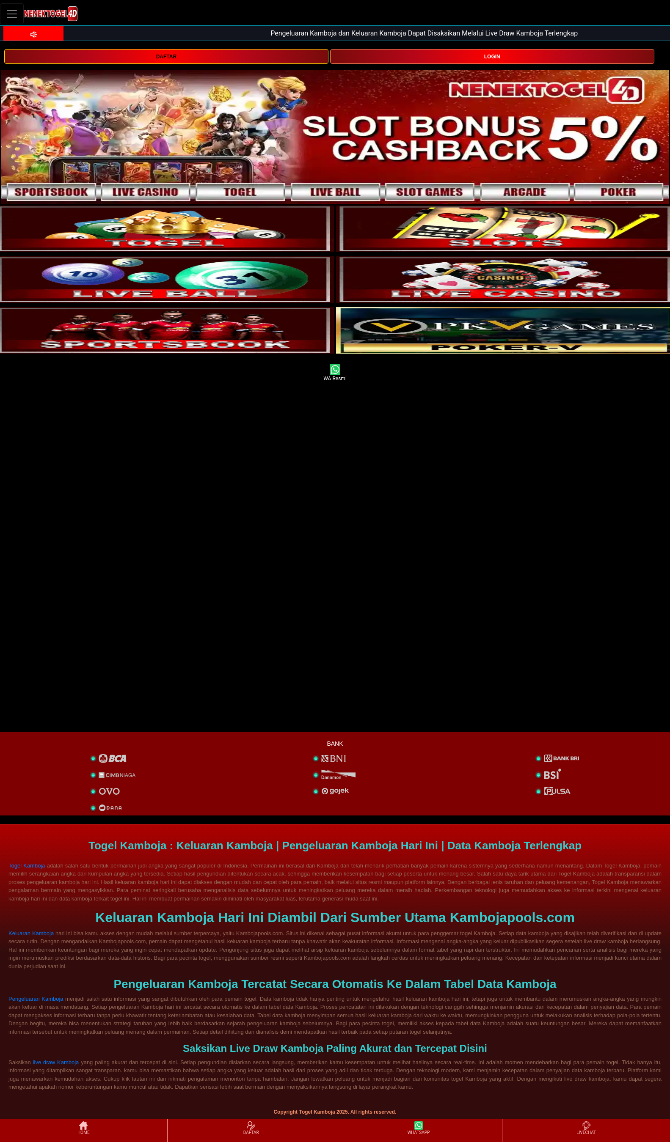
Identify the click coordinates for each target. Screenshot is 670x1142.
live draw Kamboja (56, 1062)
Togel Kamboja (26, 865)
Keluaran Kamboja (31, 933)
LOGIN (492, 57)
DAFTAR (166, 57)
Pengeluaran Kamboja (35, 999)
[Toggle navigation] (12, 13)
